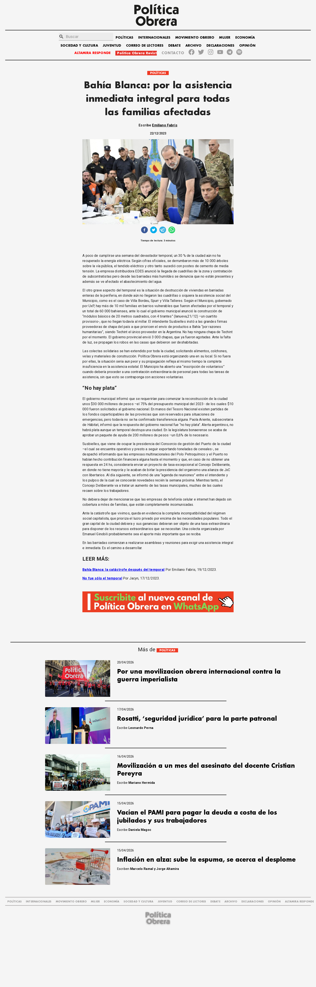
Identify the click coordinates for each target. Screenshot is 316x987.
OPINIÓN (247, 45)
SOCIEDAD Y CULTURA (79, 45)
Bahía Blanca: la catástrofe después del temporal (123, 570)
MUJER (224, 37)
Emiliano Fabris (164, 125)
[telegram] (162, 230)
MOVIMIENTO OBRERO (194, 37)
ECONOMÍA (245, 37)
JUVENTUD (112, 45)
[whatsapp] (171, 230)
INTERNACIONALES (154, 37)
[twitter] (153, 230)
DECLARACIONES (220, 45)
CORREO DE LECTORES (145, 45)
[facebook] (144, 230)
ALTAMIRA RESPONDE (92, 53)
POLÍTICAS (124, 37)
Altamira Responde (299, 901)
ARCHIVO (193, 45)
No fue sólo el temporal (102, 578)
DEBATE (174, 45)
